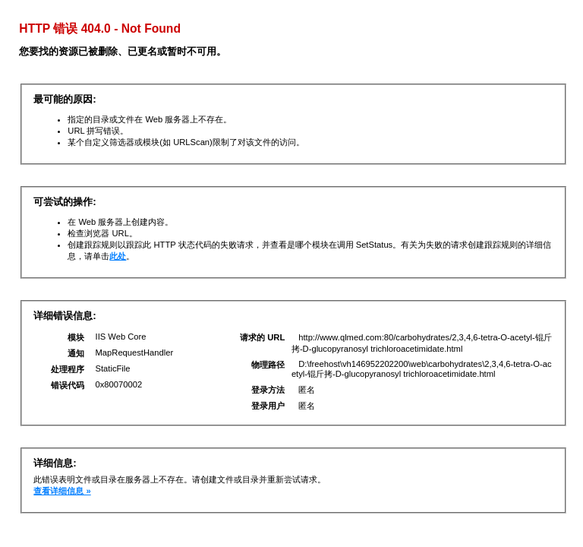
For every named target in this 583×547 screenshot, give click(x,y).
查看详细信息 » (61, 490)
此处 (117, 256)
